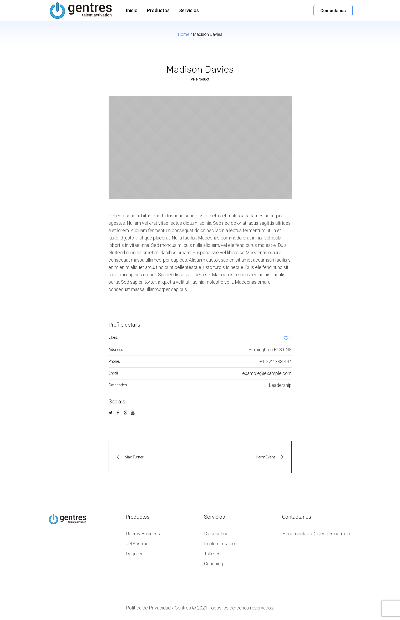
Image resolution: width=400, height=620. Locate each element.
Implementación (220, 543)
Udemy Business (143, 533)
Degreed (135, 553)
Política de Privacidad (148, 608)
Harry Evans (266, 457)
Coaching (213, 563)
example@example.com (267, 373)
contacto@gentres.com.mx (323, 533)
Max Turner (134, 457)
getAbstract (138, 543)
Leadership (280, 385)
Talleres (212, 553)
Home (183, 34)
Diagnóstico (216, 533)
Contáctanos (333, 10)
